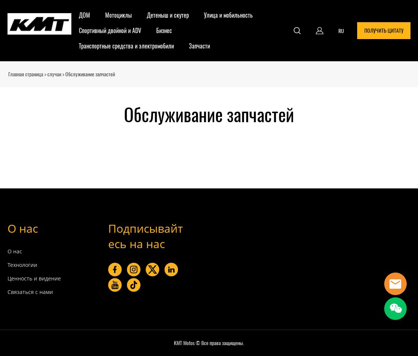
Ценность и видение (34, 278)
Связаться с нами (30, 291)
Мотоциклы (118, 15)
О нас (23, 228)
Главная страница (25, 74)
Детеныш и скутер (168, 15)
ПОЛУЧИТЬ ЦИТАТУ (383, 30)
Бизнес (164, 31)
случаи (54, 74)
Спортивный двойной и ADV (110, 31)
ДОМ (84, 15)
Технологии (22, 264)
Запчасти (199, 46)
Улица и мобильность (228, 15)
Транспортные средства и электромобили (126, 46)
